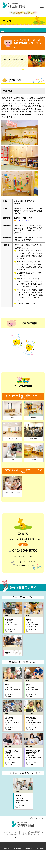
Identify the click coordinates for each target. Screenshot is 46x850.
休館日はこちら (23, 220)
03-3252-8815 (32, 729)
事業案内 (5, 848)
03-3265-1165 (32, 764)
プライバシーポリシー (37, 818)
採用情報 (17, 848)
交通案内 (23, 545)
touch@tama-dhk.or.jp (25, 561)
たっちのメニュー (23, 30)
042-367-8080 (32, 696)
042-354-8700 (32, 631)
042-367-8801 (22, 807)
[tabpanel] (23, 61)
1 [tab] (25, 69)
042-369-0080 (11, 729)
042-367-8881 (11, 631)
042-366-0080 (11, 696)
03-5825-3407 (11, 764)
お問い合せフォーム (25, 565)
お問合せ (28, 848)
